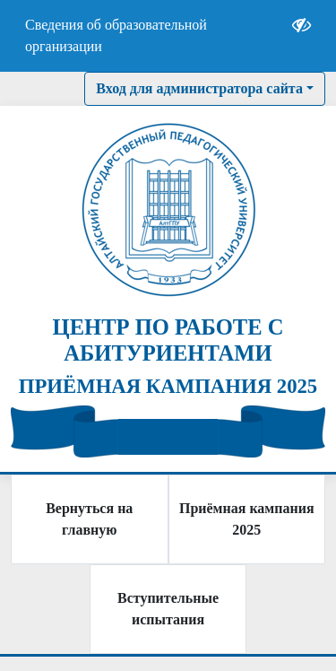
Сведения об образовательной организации (116, 35)
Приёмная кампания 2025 (246, 519)
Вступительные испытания (168, 608)
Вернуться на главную (89, 519)
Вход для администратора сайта (199, 88)
